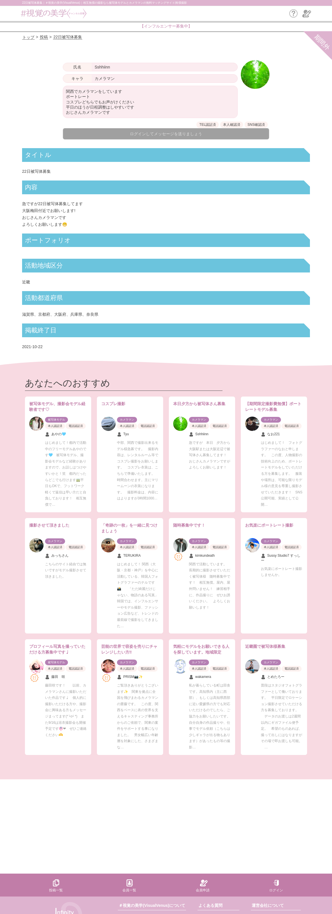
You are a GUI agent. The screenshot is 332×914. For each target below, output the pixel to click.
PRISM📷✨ (130, 677)
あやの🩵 (55, 434)
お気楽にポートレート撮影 (269, 525)
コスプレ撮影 (113, 403)
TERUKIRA (129, 556)
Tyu (123, 434)
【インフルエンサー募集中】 (166, 26)
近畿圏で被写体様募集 (265, 646)
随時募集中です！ (189, 525)
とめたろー (272, 677)
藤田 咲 (55, 677)
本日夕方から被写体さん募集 (199, 403)
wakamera (200, 677)
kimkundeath (202, 556)
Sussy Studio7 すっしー (280, 558)
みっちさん (57, 556)
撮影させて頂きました (49, 525)
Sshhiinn (198, 434)
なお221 (270, 434)
